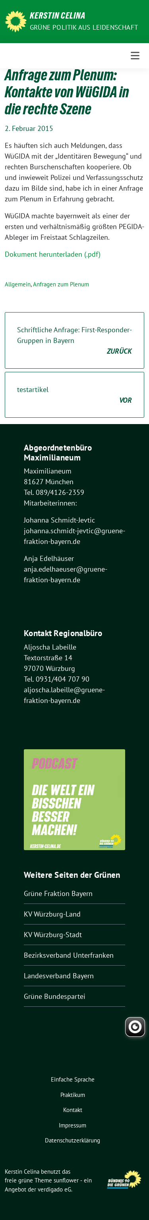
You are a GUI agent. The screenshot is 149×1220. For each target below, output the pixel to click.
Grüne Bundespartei (54, 996)
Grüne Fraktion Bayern (58, 893)
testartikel (74, 395)
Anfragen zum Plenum (61, 284)
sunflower (66, 1180)
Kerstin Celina (57, 16)
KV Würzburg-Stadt (53, 934)
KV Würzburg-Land (52, 914)
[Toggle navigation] (135, 56)
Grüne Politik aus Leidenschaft (84, 27)
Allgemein (18, 284)
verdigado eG (54, 1189)
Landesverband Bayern (59, 975)
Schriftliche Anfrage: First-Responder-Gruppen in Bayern (74, 340)
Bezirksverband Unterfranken (69, 955)
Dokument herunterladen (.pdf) (53, 254)
